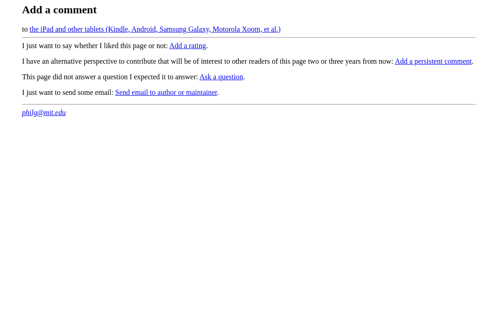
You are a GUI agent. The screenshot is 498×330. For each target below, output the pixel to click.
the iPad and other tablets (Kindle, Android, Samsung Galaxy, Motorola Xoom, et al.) (154, 29)
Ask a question (221, 77)
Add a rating (187, 46)
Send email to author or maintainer (166, 92)
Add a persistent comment (433, 61)
